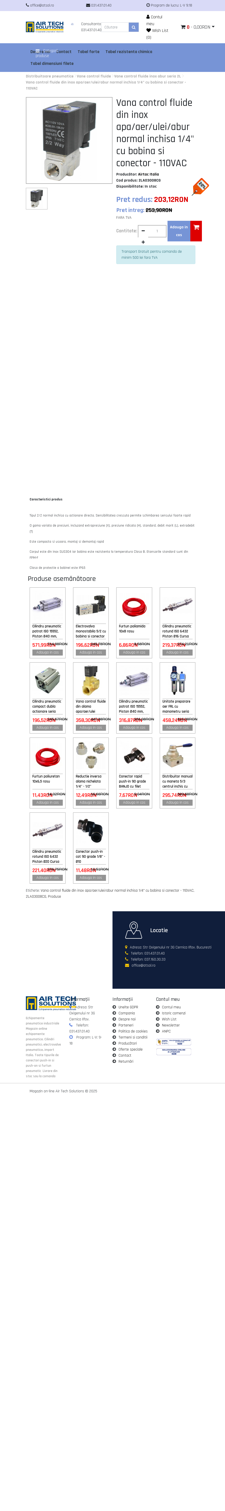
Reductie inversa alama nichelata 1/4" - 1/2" (88, 781)
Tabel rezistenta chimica (128, 52)
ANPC (166, 1031)
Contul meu (171, 1007)
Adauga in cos (47, 652)
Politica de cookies (133, 1031)
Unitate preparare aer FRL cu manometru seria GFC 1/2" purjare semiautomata (176, 706)
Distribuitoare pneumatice (50, 76)
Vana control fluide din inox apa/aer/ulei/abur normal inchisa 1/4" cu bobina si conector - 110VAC (117, 890)
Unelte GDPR (128, 1007)
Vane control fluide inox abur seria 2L (147, 76)
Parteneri (126, 1025)
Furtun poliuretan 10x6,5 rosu (46, 779)
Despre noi (127, 1019)
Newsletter (171, 1025)
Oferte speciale (131, 1049)
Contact (125, 1055)
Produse (54, 896)
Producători (128, 1043)
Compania (127, 1013)
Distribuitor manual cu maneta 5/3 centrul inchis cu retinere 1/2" (177, 781)
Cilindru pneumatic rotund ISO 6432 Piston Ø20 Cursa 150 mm (46, 856)
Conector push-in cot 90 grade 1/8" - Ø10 (90, 856)
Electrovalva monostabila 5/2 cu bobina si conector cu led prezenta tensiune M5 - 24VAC (91, 631)
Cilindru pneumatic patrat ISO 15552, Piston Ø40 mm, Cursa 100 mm (133, 706)
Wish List (169, 1019)
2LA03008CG (36, 896)
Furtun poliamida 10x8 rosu (132, 629)
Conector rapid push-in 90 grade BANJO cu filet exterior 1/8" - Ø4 (132, 781)
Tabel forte (88, 52)
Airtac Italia (148, 174)
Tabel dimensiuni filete (52, 63)
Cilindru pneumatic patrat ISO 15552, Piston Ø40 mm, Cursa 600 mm (46, 631)
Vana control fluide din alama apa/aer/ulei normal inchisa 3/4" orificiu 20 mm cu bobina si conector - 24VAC (91, 706)
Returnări (126, 1061)
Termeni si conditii (133, 1037)
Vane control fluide (94, 76)
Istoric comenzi (174, 1013)
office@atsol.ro (143, 965)
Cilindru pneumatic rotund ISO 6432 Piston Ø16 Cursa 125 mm (176, 631)
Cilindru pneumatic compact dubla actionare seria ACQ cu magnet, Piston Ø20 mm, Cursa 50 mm (46, 706)
